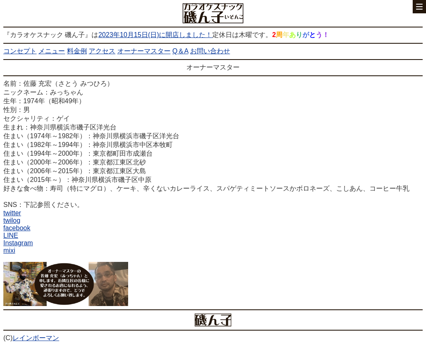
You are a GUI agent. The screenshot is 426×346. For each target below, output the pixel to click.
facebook (16, 227)
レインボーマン (35, 337)
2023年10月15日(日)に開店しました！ (155, 34)
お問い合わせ (210, 51)
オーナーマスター (144, 51)
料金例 (77, 51)
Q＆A (180, 51)
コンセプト (20, 51)
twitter (12, 213)
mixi (9, 250)
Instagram (18, 242)
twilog (11, 220)
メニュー (51, 51)
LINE (10, 235)
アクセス (102, 51)
